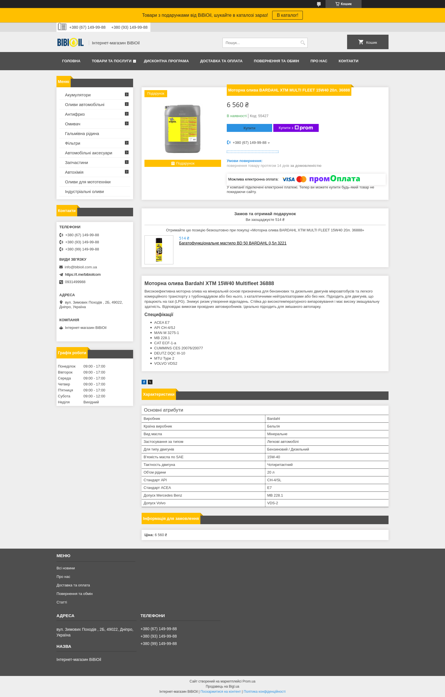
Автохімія (74, 172)
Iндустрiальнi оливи (84, 191)
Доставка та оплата (221, 61)
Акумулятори (78, 94)
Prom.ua (249, 681)
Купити (249, 128)
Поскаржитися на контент (220, 692)
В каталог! (287, 15)
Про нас (318, 61)
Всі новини (65, 568)
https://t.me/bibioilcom (83, 274)
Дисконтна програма (166, 61)
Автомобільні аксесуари (88, 152)
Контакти (348, 61)
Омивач (72, 123)
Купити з (296, 127)
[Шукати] (303, 43)
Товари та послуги (111, 61)
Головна (71, 61)
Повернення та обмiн (276, 61)
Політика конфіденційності (265, 692)
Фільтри (72, 143)
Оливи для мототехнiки (88, 181)
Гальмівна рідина (82, 133)
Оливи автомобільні (84, 104)
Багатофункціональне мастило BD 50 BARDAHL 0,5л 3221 (232, 243)
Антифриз (75, 114)
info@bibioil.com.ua (81, 267)
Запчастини (76, 162)
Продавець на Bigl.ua (222, 686)
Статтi (61, 602)
